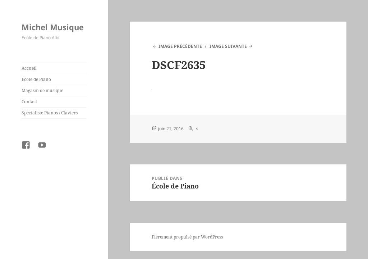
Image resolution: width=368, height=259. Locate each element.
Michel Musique (53, 27)
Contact (29, 102)
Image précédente (180, 46)
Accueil (29, 68)
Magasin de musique (42, 90)
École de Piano (36, 79)
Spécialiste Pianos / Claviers (50, 113)
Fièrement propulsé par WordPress (187, 237)
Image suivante (228, 46)
